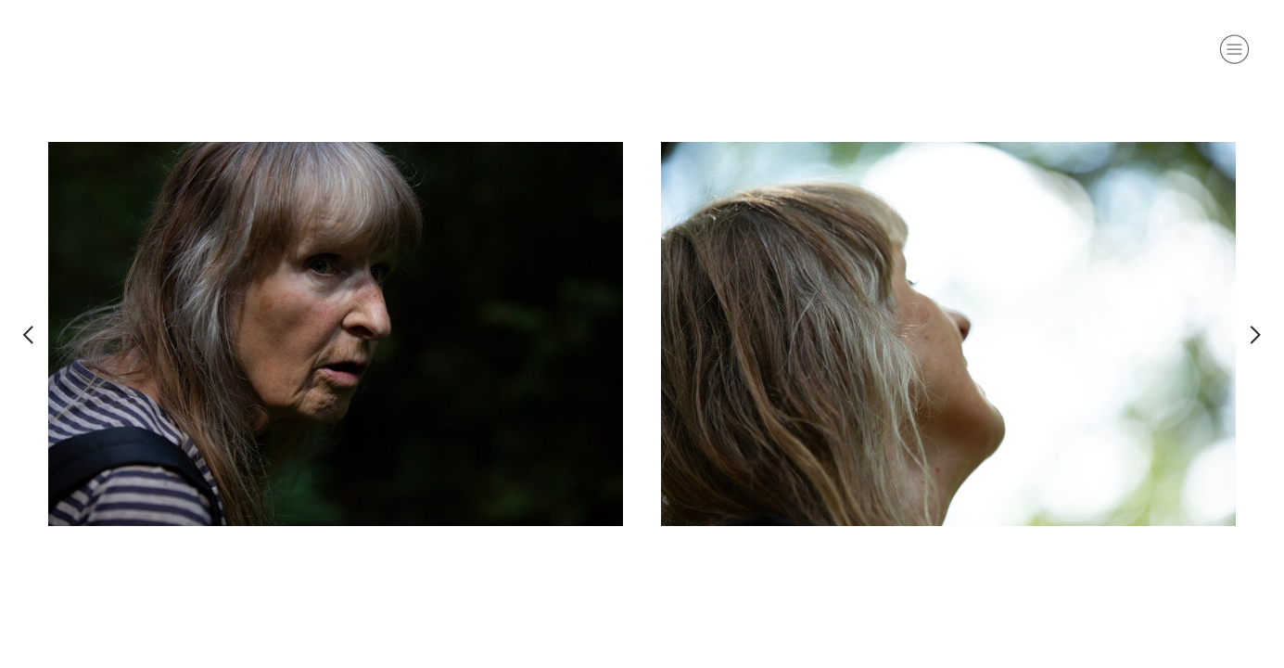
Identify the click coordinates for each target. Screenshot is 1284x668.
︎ (28, 334)
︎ (1234, 50)
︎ (1255, 334)
